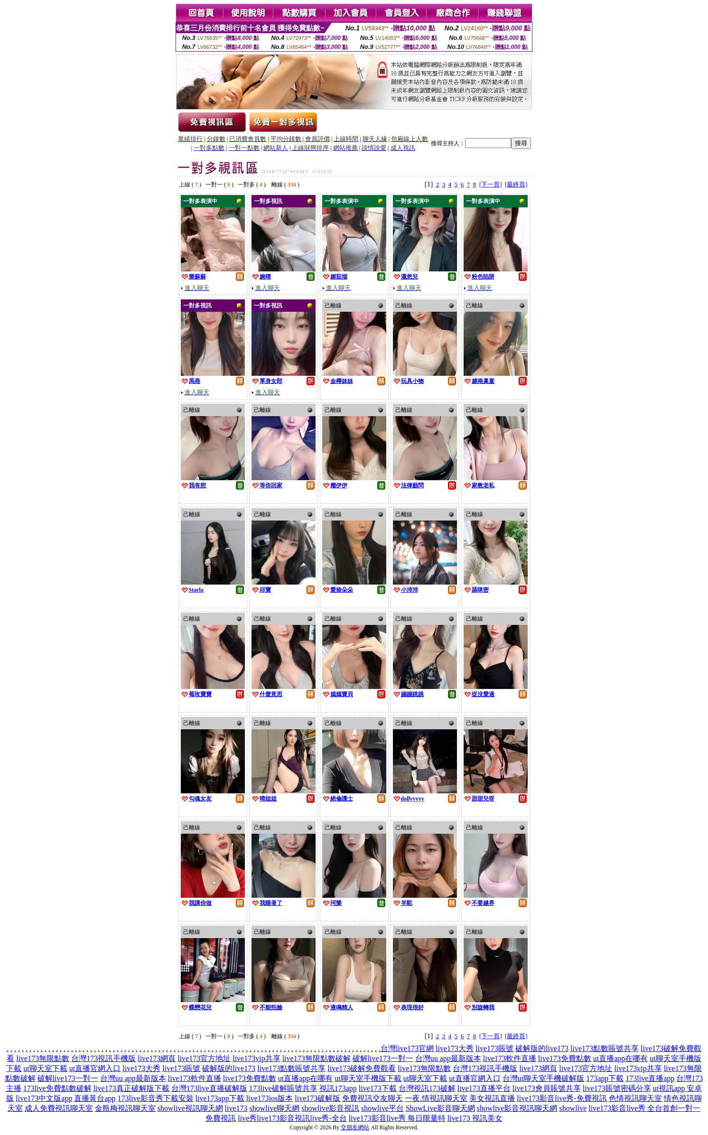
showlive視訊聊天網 (190, 1108)
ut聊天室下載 (45, 1068)
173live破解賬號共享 (283, 1088)
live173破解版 (317, 1098)
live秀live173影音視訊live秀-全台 (292, 1118)
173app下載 (605, 1078)
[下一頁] (490, 184)
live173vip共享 (256, 1058)
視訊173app (338, 1088)
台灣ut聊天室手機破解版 (543, 1078)
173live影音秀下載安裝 (156, 1098)
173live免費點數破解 (57, 1088)
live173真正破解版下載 (131, 1088)
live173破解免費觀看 (361, 1068)
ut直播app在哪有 (620, 1058)
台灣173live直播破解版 (209, 1088)
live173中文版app (44, 1098)
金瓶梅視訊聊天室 (125, 1108)
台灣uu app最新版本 (448, 1058)
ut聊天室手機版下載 (368, 1078)
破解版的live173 (541, 1048)
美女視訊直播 (492, 1098)
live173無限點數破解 (316, 1058)
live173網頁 (157, 1058)
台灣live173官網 (407, 1048)
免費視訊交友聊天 (372, 1098)
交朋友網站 (355, 1127)
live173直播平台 (484, 1088)
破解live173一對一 (383, 1058)
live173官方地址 (204, 1058)
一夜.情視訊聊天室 (436, 1098)
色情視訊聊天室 (635, 1098)
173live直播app (649, 1078)
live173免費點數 (564, 1058)
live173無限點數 (42, 1058)
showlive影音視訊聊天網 (517, 1108)
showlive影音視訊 (330, 1108)
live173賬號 (494, 1048)
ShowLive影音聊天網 (440, 1108)
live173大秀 (455, 1048)
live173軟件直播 (509, 1058)
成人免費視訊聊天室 (59, 1108)
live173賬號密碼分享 (617, 1088)
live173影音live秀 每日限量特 (397, 1118)
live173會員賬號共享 (546, 1088)
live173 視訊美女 (475, 1118)
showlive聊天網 (275, 1108)
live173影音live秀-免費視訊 (561, 1098)
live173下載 (378, 1088)
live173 (236, 1108)
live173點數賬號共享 (604, 1048)
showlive (573, 1108)
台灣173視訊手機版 (103, 1058)
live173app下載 (220, 1098)
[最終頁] (516, 184)
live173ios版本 (269, 1098)
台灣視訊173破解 (427, 1088)
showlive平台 (382, 1108)
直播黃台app (94, 1098)
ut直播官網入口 (95, 1068)
